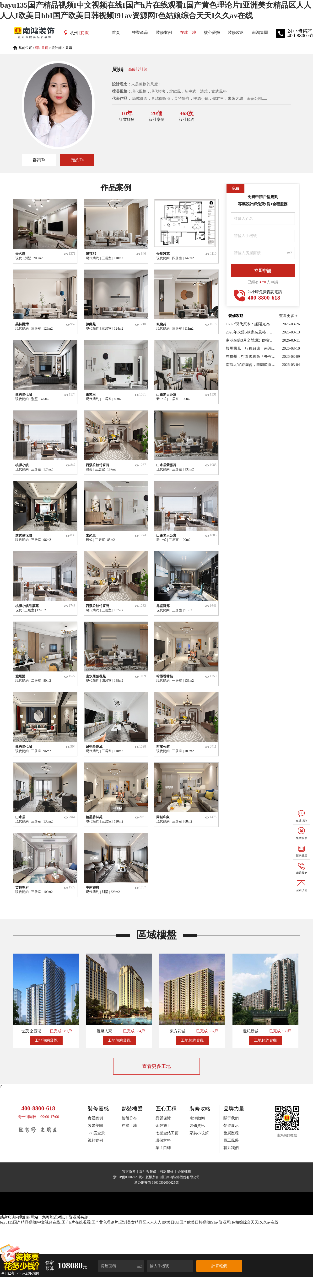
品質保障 (163, 1118)
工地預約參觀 (46, 1040)
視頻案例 (95, 1140)
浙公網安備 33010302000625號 (156, 1182)
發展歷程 (231, 1133)
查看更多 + (288, 316)
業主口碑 (163, 1148)
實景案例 (95, 1118)
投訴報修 (166, 1171)
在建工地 (129, 1126)
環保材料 (163, 1140)
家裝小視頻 (199, 1133)
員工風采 (231, 1140)
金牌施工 (163, 1126)
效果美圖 (95, 1126)
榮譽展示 (231, 1126)
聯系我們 (231, 1148)
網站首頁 (41, 48)
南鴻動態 (197, 1118)
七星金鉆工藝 (167, 1133)
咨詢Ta (38, 160)
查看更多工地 (156, 1066)
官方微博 (128, 1171)
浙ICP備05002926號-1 (129, 1177)
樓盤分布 (129, 1118)
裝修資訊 (197, 1126)
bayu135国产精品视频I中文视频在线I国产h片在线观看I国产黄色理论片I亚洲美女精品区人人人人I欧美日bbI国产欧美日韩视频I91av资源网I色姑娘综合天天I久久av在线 (139, 1222)
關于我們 (231, 1118)
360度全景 (96, 1133)
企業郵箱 (184, 1171)
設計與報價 (148, 1171)
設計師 (57, 48)
